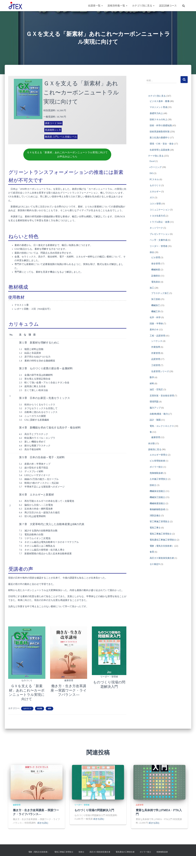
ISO (151, 173)
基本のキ (154, 329)
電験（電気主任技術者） (162, 546)
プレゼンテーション (160, 234)
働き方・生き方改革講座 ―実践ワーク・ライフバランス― (68, 689)
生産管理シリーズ (160, 371)
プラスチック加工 (160, 293)
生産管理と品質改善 (160, 150)
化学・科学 (155, 317)
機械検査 (155, 269)
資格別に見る (154, 449)
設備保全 (155, 276)
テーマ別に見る (156, 156)
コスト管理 (155, 204)
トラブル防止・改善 (160, 222)
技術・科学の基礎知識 (161, 125)
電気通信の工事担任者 (125, 850)
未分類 (39, 707)
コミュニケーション (160, 209)
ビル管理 (155, 257)
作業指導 (155, 347)
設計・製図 (155, 420)
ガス (152, 197)
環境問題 (154, 401)
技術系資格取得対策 (160, 131)
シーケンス (156, 341)
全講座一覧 (95, 5)
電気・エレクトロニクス (162, 426)
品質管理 (155, 359)
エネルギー (155, 191)
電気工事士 (155, 528)
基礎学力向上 (156, 113)
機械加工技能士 (157, 497)
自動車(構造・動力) (159, 414)
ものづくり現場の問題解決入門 (94, 808)
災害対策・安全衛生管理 (162, 395)
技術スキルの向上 (158, 119)
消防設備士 (155, 515)
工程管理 (155, 365)
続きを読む (43, 821)
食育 (152, 552)
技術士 (153, 485)
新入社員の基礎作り (160, 137)
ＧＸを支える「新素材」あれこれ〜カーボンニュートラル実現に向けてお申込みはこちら (67, 154)
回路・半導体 (156, 323)
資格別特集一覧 (117, 5)
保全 (152, 252)
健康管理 (68, 680)
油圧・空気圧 (156, 389)
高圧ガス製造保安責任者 (162, 558)
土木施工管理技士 (158, 479)
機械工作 (155, 311)
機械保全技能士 (157, 491)
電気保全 (155, 282)
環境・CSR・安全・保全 (162, 144)
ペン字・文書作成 (158, 240)
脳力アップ (155, 408)
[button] (102, 5)
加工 (152, 288)
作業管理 (155, 353)
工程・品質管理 (157, 336)
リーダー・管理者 (109, 676)
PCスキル (154, 179)
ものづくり (26, 680)
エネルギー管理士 (158, 455)
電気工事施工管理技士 (161, 534)
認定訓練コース (168, 5)
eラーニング (156, 167)
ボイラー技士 (156, 467)
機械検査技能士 (157, 503)
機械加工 (155, 305)
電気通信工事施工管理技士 (163, 540)
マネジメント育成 (158, 107)
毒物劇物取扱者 (157, 509)
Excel (152, 161)
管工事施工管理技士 (160, 521)
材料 (49, 707)
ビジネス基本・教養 (160, 101)
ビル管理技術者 (157, 461)
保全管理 (155, 263)
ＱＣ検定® (155, 564)
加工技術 (155, 299)
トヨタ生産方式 (157, 216)
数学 (152, 377)
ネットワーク (156, 228)
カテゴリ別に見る (143, 5)
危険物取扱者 (156, 473)
